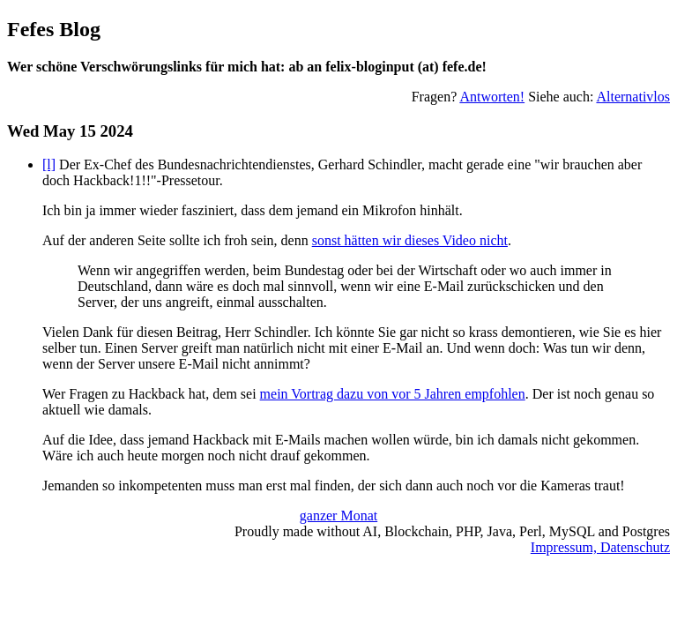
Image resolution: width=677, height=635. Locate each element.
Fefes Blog (53, 29)
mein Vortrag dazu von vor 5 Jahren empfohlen (392, 393)
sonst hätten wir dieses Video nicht (410, 240)
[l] (49, 164)
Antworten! (491, 96)
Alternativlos (633, 96)
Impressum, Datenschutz (600, 547)
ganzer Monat (338, 515)
